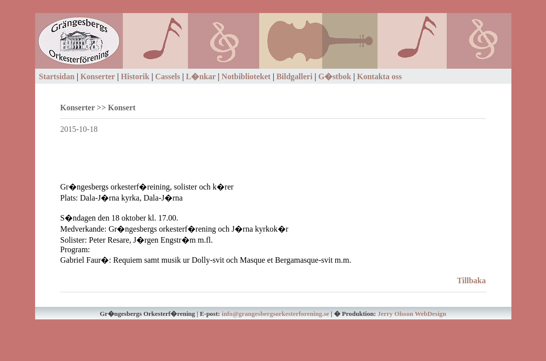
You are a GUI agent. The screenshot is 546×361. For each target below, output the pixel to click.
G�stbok (334, 76)
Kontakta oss (379, 76)
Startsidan (57, 76)
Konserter (97, 76)
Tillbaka (471, 280)
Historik (135, 76)
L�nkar (201, 76)
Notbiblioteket (246, 76)
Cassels (167, 76)
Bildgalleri (294, 76)
